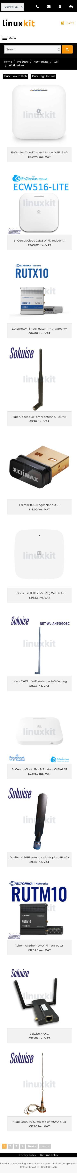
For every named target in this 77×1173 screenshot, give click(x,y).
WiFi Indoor (16, 65)
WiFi (56, 61)
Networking (41, 61)
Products (23, 61)
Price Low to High (15, 76)
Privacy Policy (27, 1155)
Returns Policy (49, 1155)
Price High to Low (43, 76)
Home (8, 61)
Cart (67, 23)
